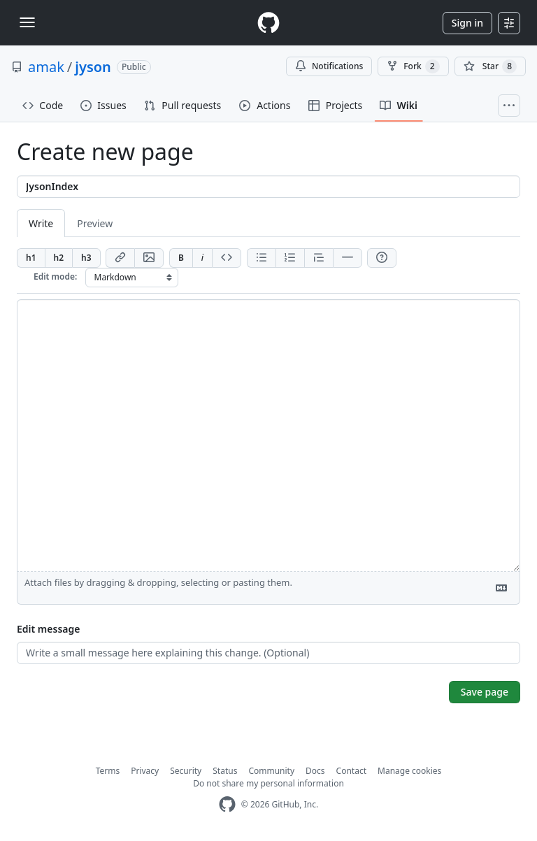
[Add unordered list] (261, 258)
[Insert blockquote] (318, 258)
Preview (95, 223)
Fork (413, 66)
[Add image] (149, 258)
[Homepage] (268, 22)
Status (225, 771)
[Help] (381, 258)
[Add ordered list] (289, 258)
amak (46, 66)
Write (41, 223)
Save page (484, 691)
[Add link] (120, 258)
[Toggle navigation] (27, 22)
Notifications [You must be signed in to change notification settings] (329, 66)
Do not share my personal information (268, 783)
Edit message (48, 628)
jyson (93, 66)
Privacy (145, 771)
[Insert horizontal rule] (347, 258)
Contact (351, 771)
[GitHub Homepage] (227, 804)
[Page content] (268, 435)
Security (185, 771)
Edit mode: (55, 276)
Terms (108, 771)
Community (271, 771)
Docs (315, 771)
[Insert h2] (59, 258)
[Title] (268, 186)
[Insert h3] (86, 258)
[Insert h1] (31, 258)
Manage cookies (409, 771)
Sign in (467, 22)
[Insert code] (226, 258)
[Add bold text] (180, 258)
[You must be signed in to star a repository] (490, 66)
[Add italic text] (202, 258)
